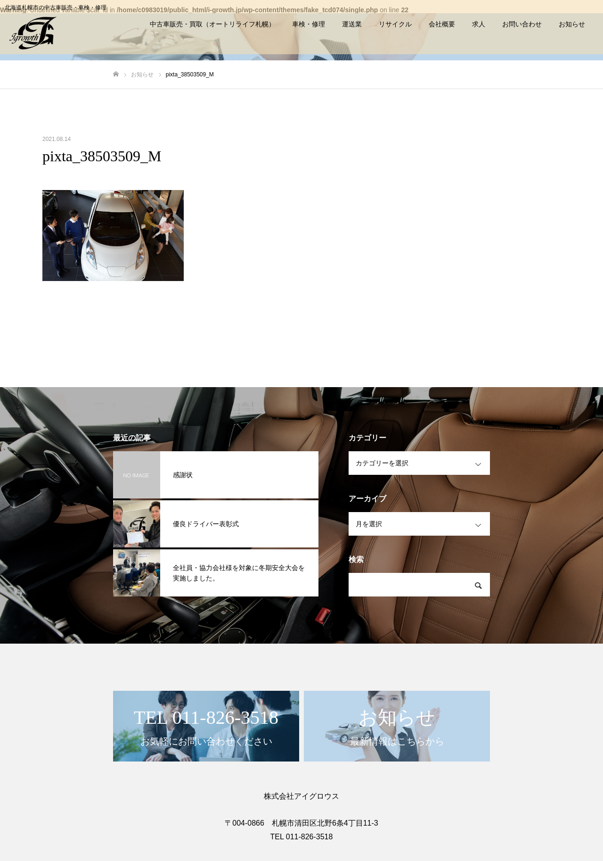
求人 (478, 24)
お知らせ (572, 24)
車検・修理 (308, 24)
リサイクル (395, 24)
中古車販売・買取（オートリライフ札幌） (212, 24)
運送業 (352, 24)
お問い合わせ (522, 24)
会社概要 (442, 24)
